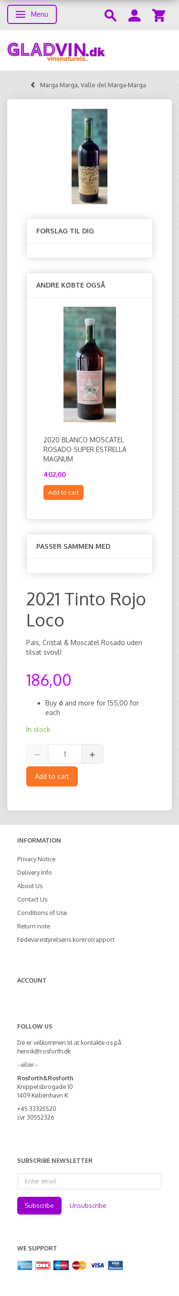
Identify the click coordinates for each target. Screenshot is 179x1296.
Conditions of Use (42, 912)
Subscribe (39, 1205)
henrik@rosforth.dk (44, 1051)
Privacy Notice (36, 859)
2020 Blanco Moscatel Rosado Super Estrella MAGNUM (84, 449)
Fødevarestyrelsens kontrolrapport (66, 939)
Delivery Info (34, 872)
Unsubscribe (88, 1205)
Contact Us (32, 899)
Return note (33, 926)
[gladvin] (89, 50)
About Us (29, 886)
